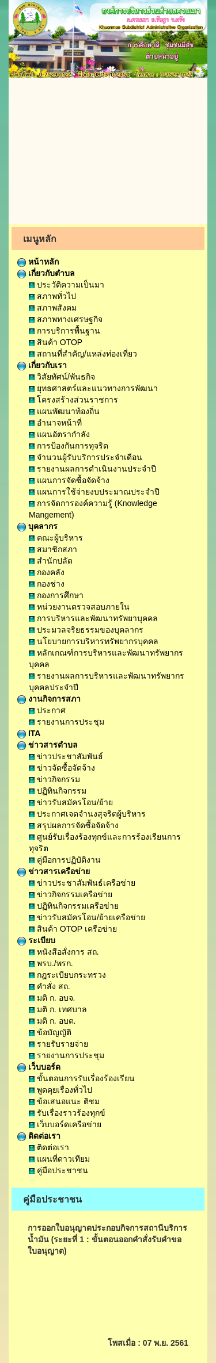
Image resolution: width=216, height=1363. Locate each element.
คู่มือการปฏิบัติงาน (65, 859)
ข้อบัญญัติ (50, 1032)
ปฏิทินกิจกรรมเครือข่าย (74, 905)
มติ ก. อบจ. (52, 997)
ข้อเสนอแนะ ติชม (64, 1101)
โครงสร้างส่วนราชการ (73, 399)
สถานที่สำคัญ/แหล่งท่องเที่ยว (83, 353)
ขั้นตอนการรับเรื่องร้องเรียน (82, 1078)
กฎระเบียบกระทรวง (67, 974)
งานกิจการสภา (49, 698)
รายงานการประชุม (66, 721)
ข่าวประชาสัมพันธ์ (66, 756)
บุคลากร (37, 526)
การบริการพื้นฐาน (64, 330)
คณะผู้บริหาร (56, 537)
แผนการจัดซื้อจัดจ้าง (69, 480)
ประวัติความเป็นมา (66, 284)
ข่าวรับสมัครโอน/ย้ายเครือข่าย (87, 917)
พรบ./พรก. (51, 963)
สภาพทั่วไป (52, 296)
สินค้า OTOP (55, 342)
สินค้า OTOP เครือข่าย (73, 928)
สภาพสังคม (53, 307)
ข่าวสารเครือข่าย (53, 871)
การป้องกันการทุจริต (68, 445)
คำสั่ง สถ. (49, 986)
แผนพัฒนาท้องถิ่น (64, 411)
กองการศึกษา (56, 595)
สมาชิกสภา (53, 549)
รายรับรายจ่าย (58, 1043)
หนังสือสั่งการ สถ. (64, 951)
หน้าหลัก (38, 261)
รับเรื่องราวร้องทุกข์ (67, 1112)
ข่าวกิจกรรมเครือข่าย (70, 894)
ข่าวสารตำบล (47, 744)
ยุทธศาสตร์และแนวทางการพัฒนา (93, 388)
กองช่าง (47, 583)
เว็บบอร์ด (38, 1066)
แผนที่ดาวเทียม (59, 1158)
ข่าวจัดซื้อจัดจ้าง (62, 767)
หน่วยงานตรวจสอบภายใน (79, 606)
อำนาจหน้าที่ (55, 422)
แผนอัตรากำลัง (59, 434)
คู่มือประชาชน (58, 1170)
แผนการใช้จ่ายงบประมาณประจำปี (94, 491)
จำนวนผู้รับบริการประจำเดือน (85, 457)
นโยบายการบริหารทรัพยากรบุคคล (93, 641)
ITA (28, 733)
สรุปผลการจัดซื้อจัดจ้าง (74, 825)
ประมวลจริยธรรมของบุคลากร (86, 629)
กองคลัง (47, 572)
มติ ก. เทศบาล (58, 1009)
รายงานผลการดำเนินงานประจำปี (92, 468)
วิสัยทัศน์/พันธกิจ (62, 376)
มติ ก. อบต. (52, 1020)
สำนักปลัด (51, 560)
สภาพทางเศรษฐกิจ (66, 319)
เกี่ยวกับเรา (42, 365)
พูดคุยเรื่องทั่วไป (60, 1089)
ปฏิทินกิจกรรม (57, 790)
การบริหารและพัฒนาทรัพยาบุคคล (93, 618)
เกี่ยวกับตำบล (46, 273)
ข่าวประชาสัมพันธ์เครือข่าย (82, 882)
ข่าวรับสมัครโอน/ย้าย (71, 802)
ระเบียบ (36, 940)
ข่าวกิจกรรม (54, 779)
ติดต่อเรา (38, 1135)
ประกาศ (47, 710)
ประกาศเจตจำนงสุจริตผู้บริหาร (87, 813)
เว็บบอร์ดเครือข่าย (65, 1124)
